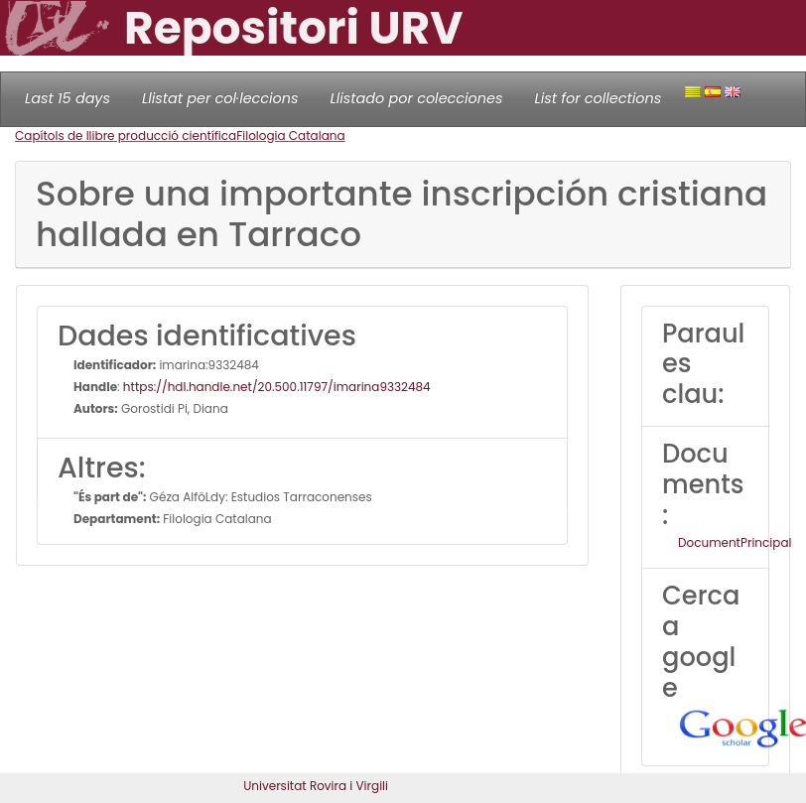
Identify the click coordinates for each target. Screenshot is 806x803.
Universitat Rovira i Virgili (315, 785)
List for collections (597, 98)
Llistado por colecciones (417, 98)
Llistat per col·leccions (220, 98)
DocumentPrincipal (734, 542)
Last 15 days (67, 98)
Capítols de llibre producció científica (125, 135)
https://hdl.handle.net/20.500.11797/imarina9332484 (277, 386)
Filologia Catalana (290, 135)
